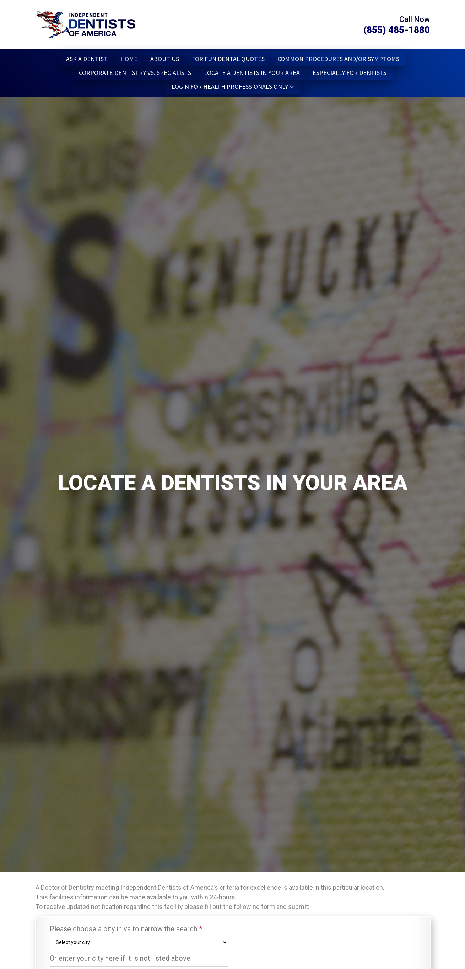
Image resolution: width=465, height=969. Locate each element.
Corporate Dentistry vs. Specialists (135, 73)
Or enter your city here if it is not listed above (120, 958)
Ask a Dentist (87, 59)
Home (128, 59)
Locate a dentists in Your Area (252, 73)
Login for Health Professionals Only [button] (230, 86)
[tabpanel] (232, 484)
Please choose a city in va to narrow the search (126, 929)
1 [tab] (18, 878)
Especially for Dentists (349, 73)
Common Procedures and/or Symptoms (338, 59)
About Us (164, 59)
